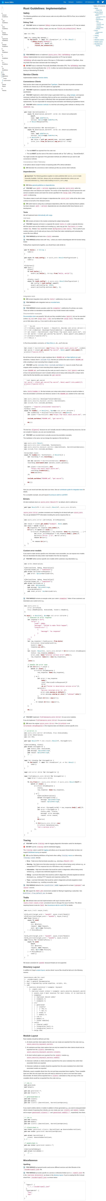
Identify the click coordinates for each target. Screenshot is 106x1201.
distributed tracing (33, 845)
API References (90, 2)
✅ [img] (24, 166)
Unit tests (99, 22)
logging (46, 843)
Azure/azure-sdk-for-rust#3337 (58, 489)
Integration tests (100, 24)
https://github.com (72, 353)
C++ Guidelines (2, 62)
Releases (71, 2)
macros (67, 848)
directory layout (58, 1164)
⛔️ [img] (24, 65)
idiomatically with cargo (45, 212)
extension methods (42, 103)
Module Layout (98, 42)
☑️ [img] (24, 54)
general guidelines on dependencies (43, 183)
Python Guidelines (2, 32)
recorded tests (55, 299)
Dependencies (99, 19)
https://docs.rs (51, 339)
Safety (96, 8)
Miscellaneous (98, 44)
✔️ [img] (24, 25)
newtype (72, 94)
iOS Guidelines (2, 50)
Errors (96, 30)
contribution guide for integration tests (71, 484)
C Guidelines (2, 56)
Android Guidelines (2, 44)
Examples (99, 26)
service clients (43, 76)
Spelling (98, 45)
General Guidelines (2, 14)
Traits (95, 37)
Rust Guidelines (2, 74)
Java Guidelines (2, 26)
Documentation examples (99, 28)
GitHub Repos (2, 84)
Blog (65, 2)
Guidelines (79, 2)
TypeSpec (54, 83)
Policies (2, 89)
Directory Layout (99, 39)
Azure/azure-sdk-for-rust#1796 (57, 897)
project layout (41, 961)
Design (3, 78)
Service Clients (98, 12)
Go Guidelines (2, 68)
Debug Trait (99, 10)
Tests (97, 21)
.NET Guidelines (2, 20)
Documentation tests (29, 312)
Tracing (96, 35)
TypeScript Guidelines (2, 38)
